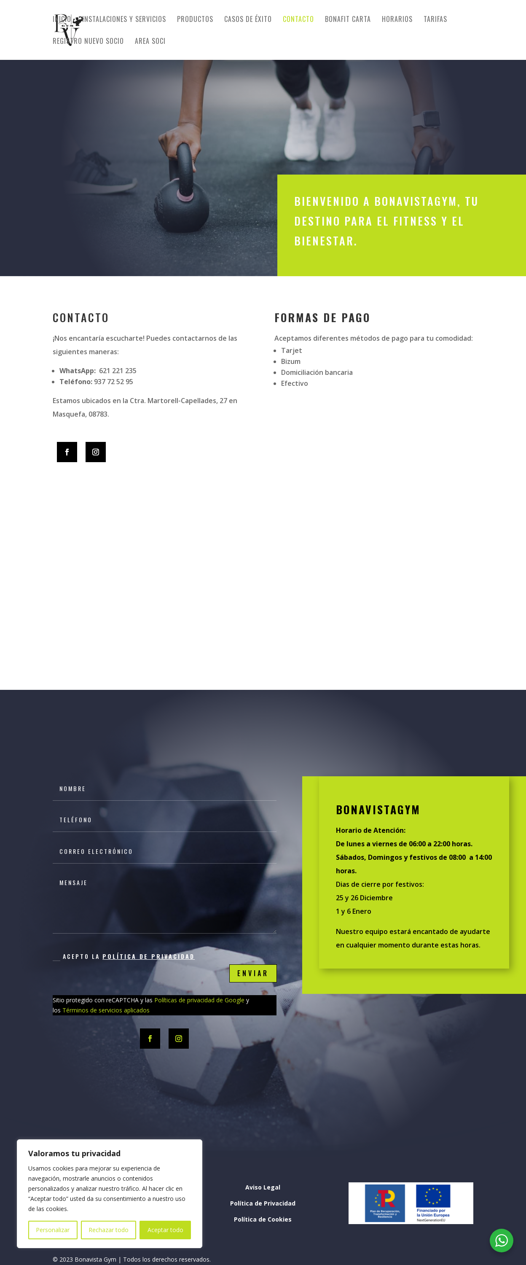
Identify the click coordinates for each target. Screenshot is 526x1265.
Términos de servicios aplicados (106, 1010)
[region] (109, 1193)
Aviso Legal (262, 1187)
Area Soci (150, 42)
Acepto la (124, 956)
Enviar (253, 973)
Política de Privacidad (148, 956)
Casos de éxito (248, 20)
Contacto (298, 20)
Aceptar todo (165, 1230)
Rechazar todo (109, 1230)
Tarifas (435, 20)
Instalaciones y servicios (124, 20)
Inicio (62, 20)
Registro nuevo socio (88, 42)
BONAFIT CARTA (348, 20)
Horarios (397, 20)
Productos (195, 20)
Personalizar (53, 1230)
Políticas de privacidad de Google (198, 1000)
